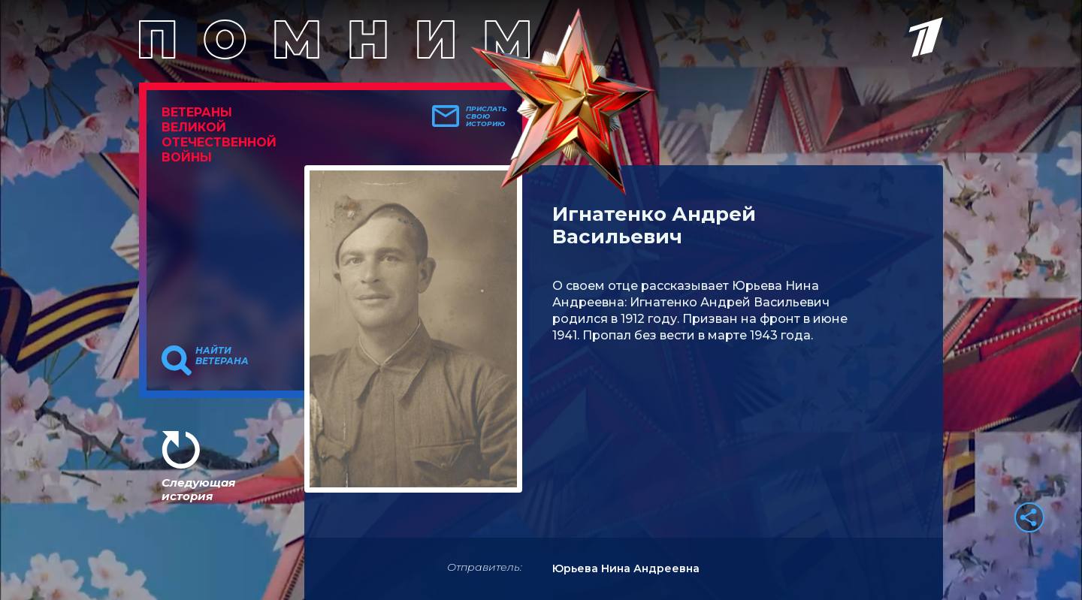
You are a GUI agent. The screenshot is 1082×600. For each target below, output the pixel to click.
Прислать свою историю (486, 116)
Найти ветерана (222, 355)
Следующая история (198, 489)
